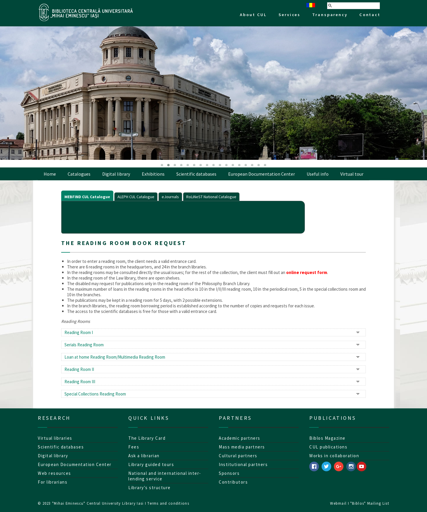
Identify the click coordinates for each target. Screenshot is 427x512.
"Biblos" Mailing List (369, 503)
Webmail (338, 503)
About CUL (253, 14)
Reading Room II (79, 369)
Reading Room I (78, 332)
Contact (369, 14)
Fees (133, 447)
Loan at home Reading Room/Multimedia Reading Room (114, 357)
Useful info (318, 174)
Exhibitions (153, 174)
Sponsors (229, 473)
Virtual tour (351, 174)
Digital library (116, 174)
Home (50, 174)
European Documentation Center (261, 174)
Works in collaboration (334, 455)
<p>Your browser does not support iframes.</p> (183, 216)
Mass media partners (242, 447)
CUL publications (328, 447)
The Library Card (146, 438)
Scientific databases (196, 174)
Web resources (54, 473)
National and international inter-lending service (164, 476)
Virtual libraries (55, 438)
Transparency (330, 14)
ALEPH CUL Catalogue (135, 196)
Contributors (233, 482)
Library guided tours (151, 464)
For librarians (52, 482)
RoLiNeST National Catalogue (211, 196)
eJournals (170, 196)
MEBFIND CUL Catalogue (87, 196)
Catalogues (79, 174)
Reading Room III (79, 381)
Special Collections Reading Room (95, 394)
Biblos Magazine (327, 438)
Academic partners (239, 438)
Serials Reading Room (84, 344)
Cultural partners (238, 455)
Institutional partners (243, 464)
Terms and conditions (168, 503)
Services (289, 14)
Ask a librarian (144, 455)
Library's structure (149, 487)
